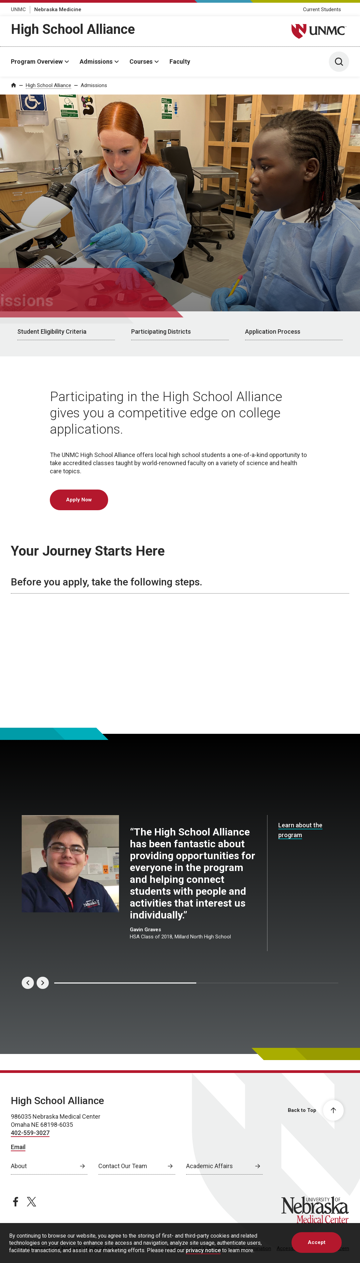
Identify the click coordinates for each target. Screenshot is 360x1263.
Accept (316, 1242)
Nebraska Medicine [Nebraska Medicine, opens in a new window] (57, 9)
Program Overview (37, 61)
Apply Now (79, 500)
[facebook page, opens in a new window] (15, 1201)
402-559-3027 (30, 1132)
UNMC (18, 9)
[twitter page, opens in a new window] (31, 1201)
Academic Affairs (209, 1165)
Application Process (272, 331)
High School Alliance (73, 29)
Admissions (96, 61)
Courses (141, 61)
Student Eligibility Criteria (51, 331)
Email (18, 1147)
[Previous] (28, 983)
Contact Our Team (122, 1165)
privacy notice (203, 1250)
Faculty (179, 61)
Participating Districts (161, 331)
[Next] (43, 983)
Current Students (322, 9)
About (19, 1165)
